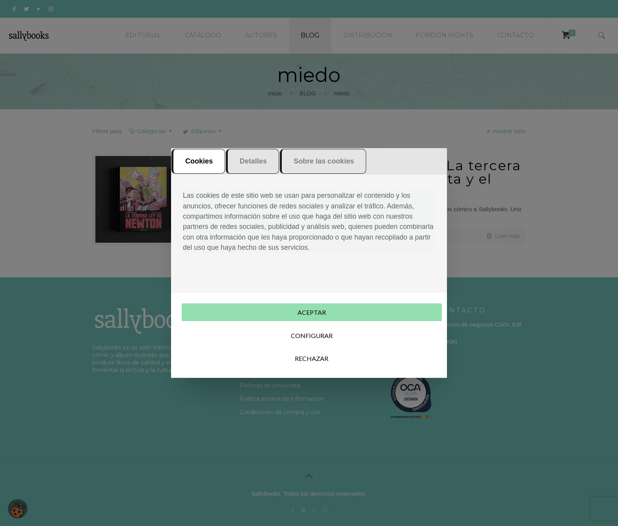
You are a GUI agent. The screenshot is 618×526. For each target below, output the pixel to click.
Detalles (253, 161)
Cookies (199, 161)
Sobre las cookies (324, 161)
